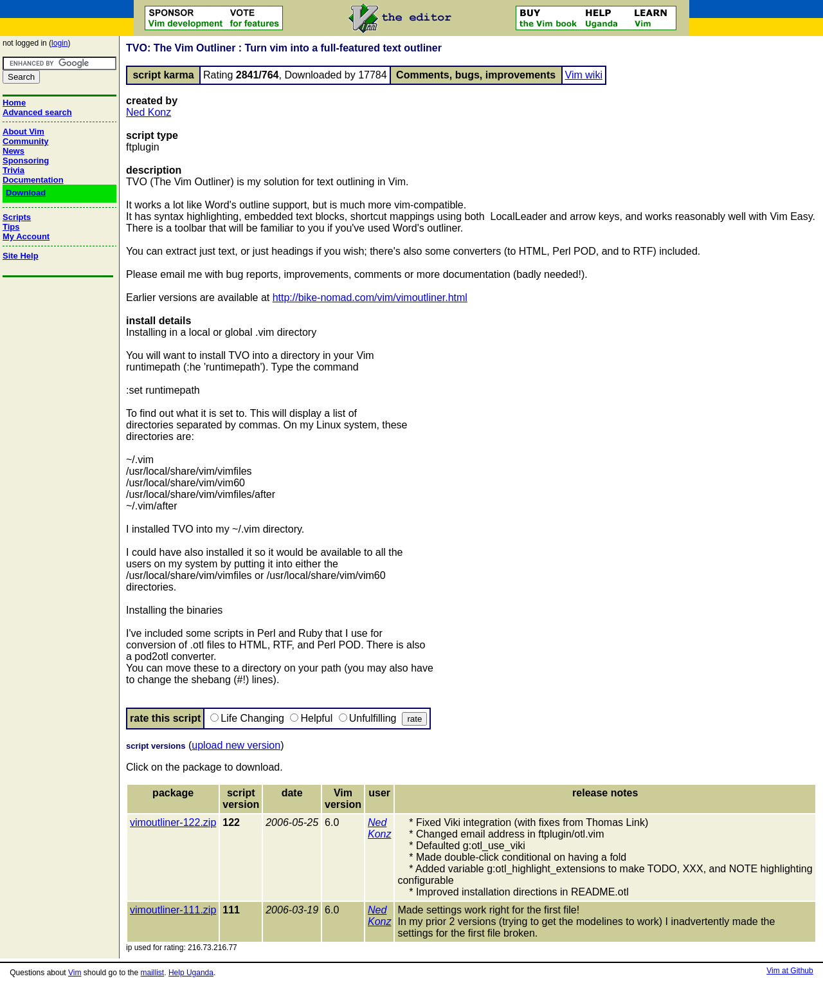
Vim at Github (789, 970)
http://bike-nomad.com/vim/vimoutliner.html (370, 297)
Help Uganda (190, 972)
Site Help (21, 256)
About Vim (23, 131)
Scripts (17, 217)
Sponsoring (26, 160)
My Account (26, 236)
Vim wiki (583, 74)
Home (14, 102)
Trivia (13, 170)
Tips (11, 227)
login (59, 43)
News (13, 151)
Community (26, 141)
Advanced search (37, 112)
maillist (153, 972)
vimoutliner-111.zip (173, 909)
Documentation (33, 180)
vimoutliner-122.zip (173, 822)
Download (26, 192)
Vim (74, 972)
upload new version (236, 745)
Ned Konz (148, 112)
